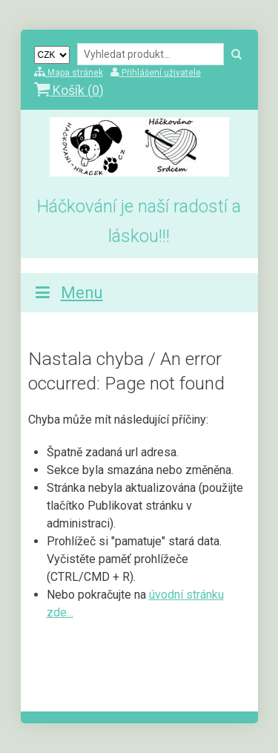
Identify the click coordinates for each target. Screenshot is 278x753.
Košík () (69, 90)
